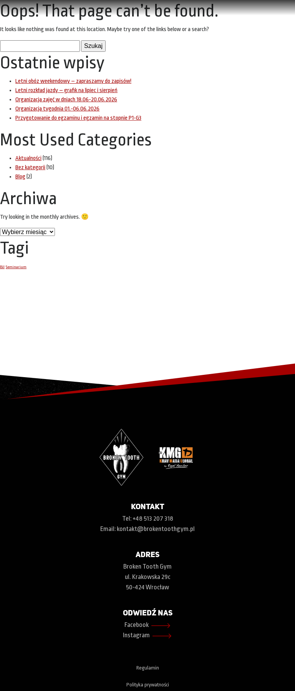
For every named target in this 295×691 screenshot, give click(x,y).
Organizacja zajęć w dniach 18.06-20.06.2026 (66, 99)
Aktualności (28, 158)
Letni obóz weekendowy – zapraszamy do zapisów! (73, 81)
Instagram (147, 636)
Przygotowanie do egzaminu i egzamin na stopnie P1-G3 (78, 118)
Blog (20, 176)
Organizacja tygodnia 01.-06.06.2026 (57, 109)
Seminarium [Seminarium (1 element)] (16, 267)
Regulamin (147, 668)
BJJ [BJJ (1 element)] (2, 267)
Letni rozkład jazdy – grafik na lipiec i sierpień (66, 90)
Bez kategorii (30, 167)
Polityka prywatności (147, 685)
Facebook (147, 625)
